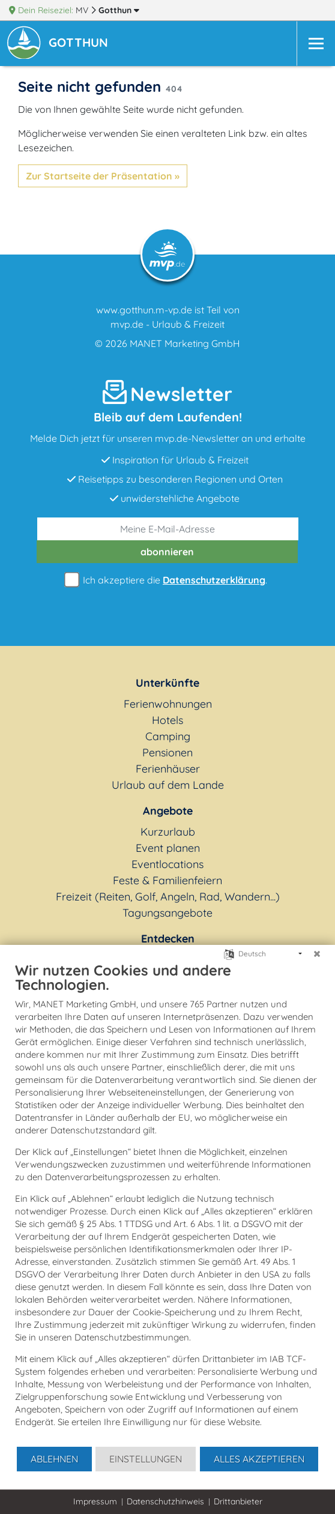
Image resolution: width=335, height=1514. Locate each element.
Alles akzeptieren (259, 1459)
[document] (167, 1203)
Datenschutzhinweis (165, 1501)
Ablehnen (54, 1459)
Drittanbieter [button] (238, 1501)
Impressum (95, 1501)
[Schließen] (317, 954)
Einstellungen (145, 1459)
